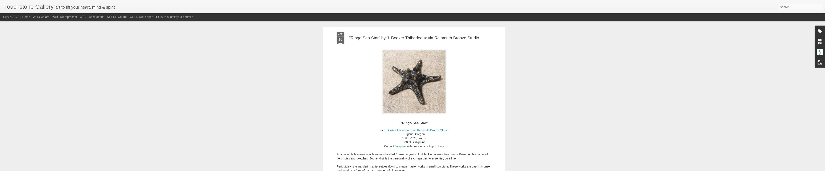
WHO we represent (64, 17)
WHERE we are (116, 17)
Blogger (425, 168)
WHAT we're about (92, 17)
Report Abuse (437, 168)
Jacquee (400, 124)
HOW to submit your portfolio (174, 17)
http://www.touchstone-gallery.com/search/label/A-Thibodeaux (406, 156)
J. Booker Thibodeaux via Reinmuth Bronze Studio (416, 108)
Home (26, 17)
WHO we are (41, 17)
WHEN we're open (141, 17)
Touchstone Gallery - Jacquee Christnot (431, 162)
